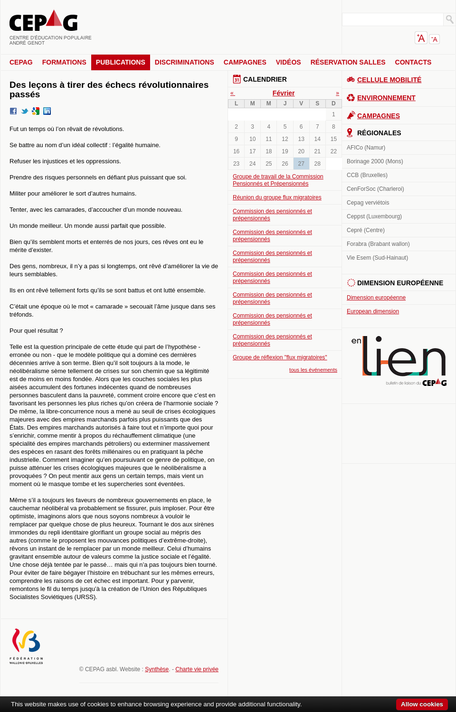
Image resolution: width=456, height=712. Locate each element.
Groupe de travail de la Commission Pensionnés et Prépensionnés (278, 180)
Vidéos (288, 62)
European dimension (373, 311)
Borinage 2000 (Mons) (375, 161)
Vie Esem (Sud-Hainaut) (377, 257)
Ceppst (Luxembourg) (374, 216)
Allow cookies (422, 704)
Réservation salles (348, 62)
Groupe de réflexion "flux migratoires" (280, 357)
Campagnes (245, 62)
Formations (64, 62)
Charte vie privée (196, 669)
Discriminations (184, 62)
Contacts (413, 62)
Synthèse (157, 669)
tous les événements (313, 370)
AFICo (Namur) (366, 147)
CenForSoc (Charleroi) (375, 189)
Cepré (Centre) (366, 230)
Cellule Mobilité (389, 80)
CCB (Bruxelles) (367, 175)
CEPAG (21, 62)
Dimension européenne (376, 297)
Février (284, 93)
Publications (120, 62)
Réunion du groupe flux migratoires (277, 197)
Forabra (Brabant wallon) (378, 244)
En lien (399, 361)
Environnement (386, 98)
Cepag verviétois (368, 202)
